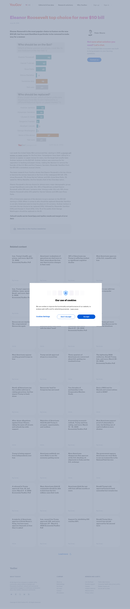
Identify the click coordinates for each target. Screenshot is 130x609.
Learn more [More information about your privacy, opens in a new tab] (74, 309)
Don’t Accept (66, 316)
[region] (66, 304)
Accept (86, 316)
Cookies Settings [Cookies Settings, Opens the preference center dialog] (43, 316)
